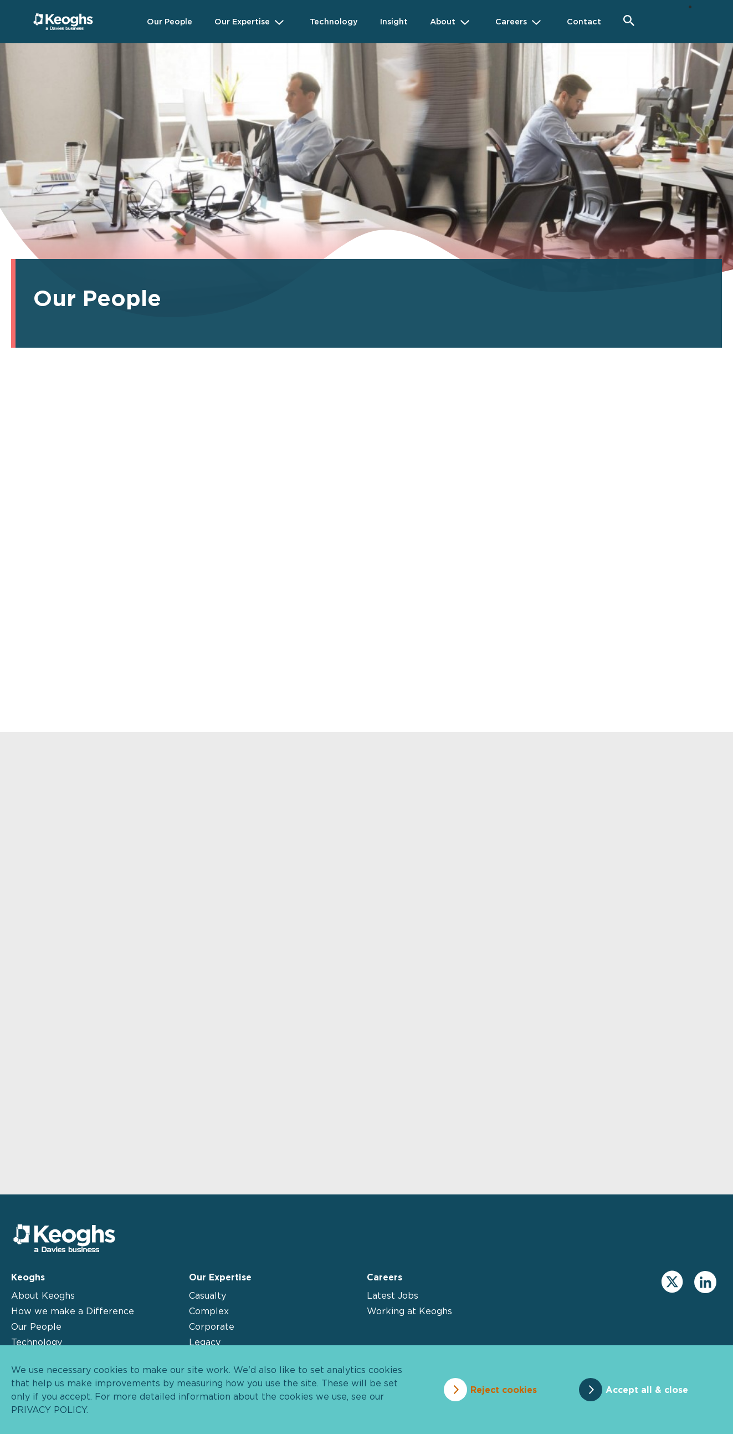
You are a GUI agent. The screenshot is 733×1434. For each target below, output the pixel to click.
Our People (36, 1326)
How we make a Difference (72, 1311)
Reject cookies (503, 1390)
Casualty (207, 1295)
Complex (209, 1311)
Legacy (205, 1342)
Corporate (211, 1326)
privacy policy (48, 1410)
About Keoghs (43, 1295)
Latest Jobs (392, 1295)
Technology (36, 1342)
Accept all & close (647, 1390)
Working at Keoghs (409, 1311)
